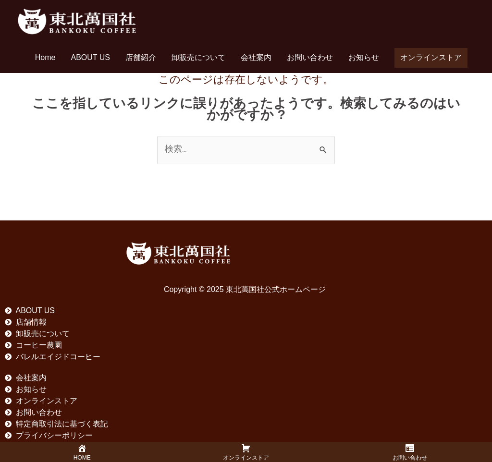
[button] (430, 58)
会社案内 (256, 57)
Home (45, 57)
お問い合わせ (310, 57)
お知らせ (363, 57)
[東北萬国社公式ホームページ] (77, 20)
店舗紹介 (140, 57)
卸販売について (198, 57)
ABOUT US (91, 57)
